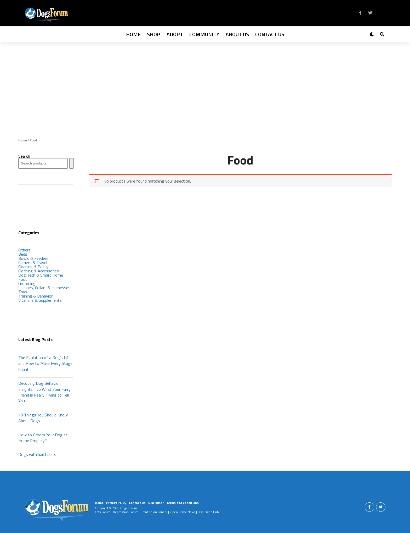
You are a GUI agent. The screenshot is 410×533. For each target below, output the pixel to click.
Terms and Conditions (182, 502)
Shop (153, 34)
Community (204, 34)
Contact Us (269, 34)
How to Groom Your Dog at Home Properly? (42, 438)
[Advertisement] (205, 81)
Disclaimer (156, 502)
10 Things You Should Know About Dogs (43, 418)
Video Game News (182, 511)
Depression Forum (126, 511)
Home (133, 34)
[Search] (71, 163)
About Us (237, 34)
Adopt (175, 34)
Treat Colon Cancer (154, 511)
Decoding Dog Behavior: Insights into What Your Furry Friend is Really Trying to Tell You (44, 392)
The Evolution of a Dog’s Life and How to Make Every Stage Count (45, 363)
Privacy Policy (116, 502)
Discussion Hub (208, 511)
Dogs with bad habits (37, 454)
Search (24, 156)
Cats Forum (103, 511)
